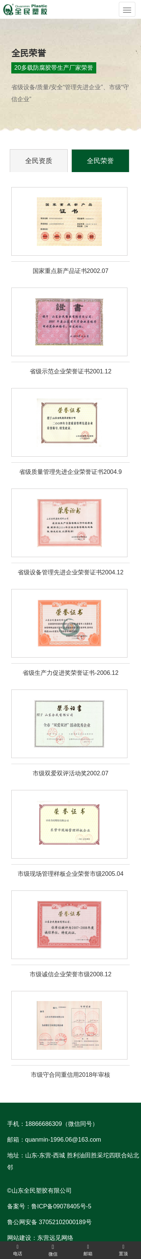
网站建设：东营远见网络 (40, 1238)
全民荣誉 (100, 161)
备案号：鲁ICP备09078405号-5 (49, 1206)
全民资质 (38, 161)
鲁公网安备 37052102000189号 (49, 1222)
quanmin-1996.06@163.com (63, 1139)
